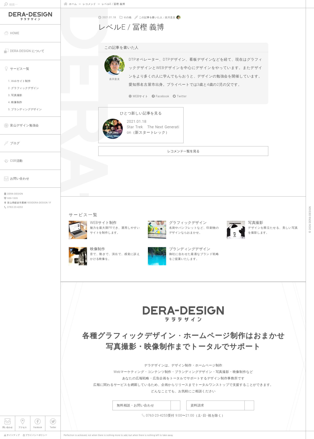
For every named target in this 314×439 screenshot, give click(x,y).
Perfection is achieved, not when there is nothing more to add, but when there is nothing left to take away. (118, 435)
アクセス (23, 427)
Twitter (53, 427)
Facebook (37, 427)
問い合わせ (7, 427)
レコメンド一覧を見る (183, 151)
